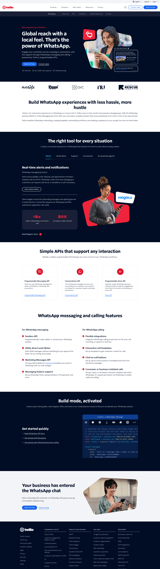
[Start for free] (151, 7)
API (73, 14)
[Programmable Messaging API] (39, 282)
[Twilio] (7, 7)
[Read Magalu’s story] (32, 234)
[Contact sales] (135, 7)
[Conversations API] (80, 282)
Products (54, 7)
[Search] (125, 7)
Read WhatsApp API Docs (34, 434)
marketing (49, 363)
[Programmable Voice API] (120, 282)
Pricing (101, 7)
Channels (82, 14)
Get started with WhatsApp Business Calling (41, 443)
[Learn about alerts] (31, 189)
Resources (90, 7)
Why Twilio (77, 7)
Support (147, 1)
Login (155, 1)
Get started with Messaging (35, 438)
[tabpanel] (80, 202)
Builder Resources (96, 14)
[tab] (48, 157)
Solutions (65, 7)
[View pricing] (44, 507)
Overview (65, 14)
